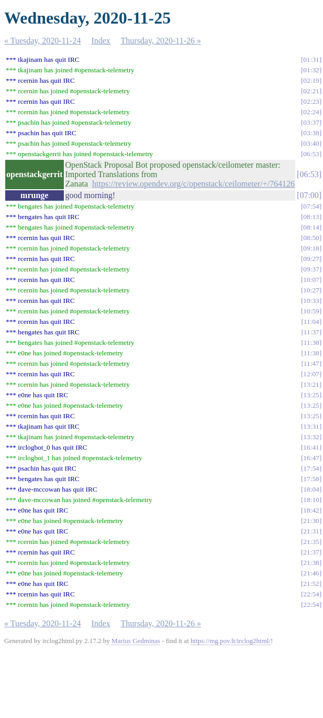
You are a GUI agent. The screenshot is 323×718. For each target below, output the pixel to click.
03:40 (311, 143)
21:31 (311, 531)
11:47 (311, 363)
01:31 (311, 59)
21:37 (311, 552)
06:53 (311, 154)
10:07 (311, 280)
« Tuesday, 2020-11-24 (42, 40)
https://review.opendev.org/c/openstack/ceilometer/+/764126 (193, 183)
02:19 (311, 80)
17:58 (311, 479)
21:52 (311, 584)
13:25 (311, 395)
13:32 (311, 437)
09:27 (311, 259)
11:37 (311, 332)
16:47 (311, 458)
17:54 (311, 468)
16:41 (311, 447)
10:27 (311, 290)
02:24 (311, 112)
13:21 (311, 384)
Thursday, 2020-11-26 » (161, 40)
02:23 (311, 101)
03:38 (311, 133)
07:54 (311, 206)
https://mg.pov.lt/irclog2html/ (231, 641)
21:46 (311, 573)
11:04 (311, 321)
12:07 (311, 374)
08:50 (311, 238)
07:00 (308, 195)
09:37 (311, 269)
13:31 (311, 426)
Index (100, 40)
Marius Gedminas (136, 641)
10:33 (311, 300)
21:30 (311, 521)
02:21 (311, 91)
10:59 (311, 311)
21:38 (311, 563)
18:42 (311, 510)
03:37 (311, 122)
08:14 (311, 227)
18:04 (311, 489)
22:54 (311, 594)
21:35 (311, 542)
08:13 (311, 217)
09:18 (311, 248)
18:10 (311, 500)
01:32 (311, 70)
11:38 (311, 342)
